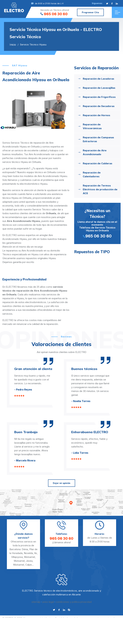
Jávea (29, 560)
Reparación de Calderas (97, 163)
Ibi (35, 553)
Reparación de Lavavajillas (99, 87)
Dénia (25, 549)
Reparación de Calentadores (92, 174)
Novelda (28, 553)
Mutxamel (29, 556)
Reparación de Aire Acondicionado (95, 152)
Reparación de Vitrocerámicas (92, 126)
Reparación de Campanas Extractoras (98, 139)
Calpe (28, 564)
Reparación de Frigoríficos (99, 97)
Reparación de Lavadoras (98, 78)
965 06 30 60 (54, 14)
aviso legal (48, 601)
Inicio (13, 44)
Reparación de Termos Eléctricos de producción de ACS (100, 189)
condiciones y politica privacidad (74, 601)
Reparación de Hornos (96, 115)
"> (14, 7)
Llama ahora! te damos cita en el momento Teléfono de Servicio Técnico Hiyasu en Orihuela (97, 223)
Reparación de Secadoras (99, 106)
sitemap (36, 601)
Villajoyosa (17, 556)
